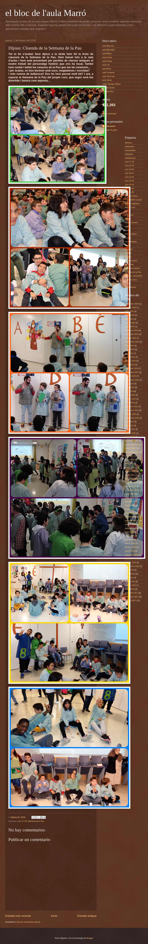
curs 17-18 (22, 821)
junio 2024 (129, 346)
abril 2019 (129, 539)
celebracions (130, 158)
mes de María (131, 234)
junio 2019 (129, 532)
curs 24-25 (129, 188)
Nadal (127, 245)
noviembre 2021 (132, 444)
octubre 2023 (130, 376)
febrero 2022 (130, 433)
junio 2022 (129, 421)
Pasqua (128, 253)
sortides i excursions (133, 276)
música (128, 238)
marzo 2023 (130, 395)
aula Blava (106, 53)
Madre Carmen (131, 222)
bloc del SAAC (108, 88)
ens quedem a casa (133, 200)
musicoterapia (131, 241)
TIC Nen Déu (108, 91)
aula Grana (107, 57)
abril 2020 (129, 501)
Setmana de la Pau (36, 821)
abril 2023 (129, 391)
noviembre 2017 (132, 597)
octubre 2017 (130, 600)
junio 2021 (129, 456)
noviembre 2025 (132, 304)
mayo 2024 (129, 349)
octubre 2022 (130, 414)
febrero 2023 (130, 399)
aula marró (110, 126)
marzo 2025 (130, 323)
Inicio (54, 915)
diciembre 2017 (131, 593)
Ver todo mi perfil (109, 130)
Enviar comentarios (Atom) (28, 922)
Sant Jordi (129, 264)
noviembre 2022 (132, 410)
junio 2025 (129, 311)
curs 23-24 (129, 184)
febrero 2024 (130, 361)
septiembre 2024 (132, 342)
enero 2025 (130, 326)
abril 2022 (129, 425)
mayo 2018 (129, 574)
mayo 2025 (129, 315)
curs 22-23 (129, 181)
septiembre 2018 (132, 566)
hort (126, 211)
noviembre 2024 (132, 334)
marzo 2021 (130, 467)
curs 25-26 (129, 192)
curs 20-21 (129, 173)
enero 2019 (130, 551)
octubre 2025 (130, 307)
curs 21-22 (129, 177)
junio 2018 (129, 570)
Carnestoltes (130, 150)
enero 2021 (130, 475)
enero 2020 (130, 513)
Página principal (109, 113)
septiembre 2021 (132, 452)
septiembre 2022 (132, 418)
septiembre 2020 (132, 490)
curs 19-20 (129, 169)
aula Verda (107, 80)
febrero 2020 (130, 509)
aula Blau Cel (108, 46)
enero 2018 (130, 589)
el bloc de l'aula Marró (45, 13)
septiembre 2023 (132, 380)
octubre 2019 (130, 524)
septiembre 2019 (132, 528)
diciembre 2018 (131, 555)
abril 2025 (129, 319)
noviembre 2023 (132, 372)
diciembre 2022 (131, 406)
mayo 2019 (129, 536)
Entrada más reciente (18, 915)
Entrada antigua (86, 915)
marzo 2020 (130, 505)
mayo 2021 (129, 460)
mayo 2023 (129, 387)
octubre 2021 (130, 448)
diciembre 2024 (131, 330)
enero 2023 (130, 402)
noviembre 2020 (132, 482)
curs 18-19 (129, 165)
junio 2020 (129, 494)
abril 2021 (129, 463)
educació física (131, 196)
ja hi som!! (129, 215)
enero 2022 (130, 437)
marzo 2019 (130, 543)
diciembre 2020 (131, 479)
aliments (128, 143)
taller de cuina (131, 280)
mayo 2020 (129, 498)
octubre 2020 (130, 486)
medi (127, 230)
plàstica (128, 257)
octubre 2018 (130, 562)
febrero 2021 (130, 471)
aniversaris (129, 146)
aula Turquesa (108, 72)
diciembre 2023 (131, 368)
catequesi (129, 154)
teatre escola (130, 287)
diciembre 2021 (131, 441)
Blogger (89, 938)
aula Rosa (106, 69)
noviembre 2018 (132, 558)
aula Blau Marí (108, 50)
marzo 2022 (130, 429)
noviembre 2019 (132, 520)
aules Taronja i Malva (111, 84)
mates (127, 226)
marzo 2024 (130, 357)
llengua (128, 219)
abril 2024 (129, 353)
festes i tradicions (132, 203)
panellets (129, 249)
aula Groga (107, 61)
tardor (127, 283)
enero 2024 (130, 365)
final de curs (130, 207)
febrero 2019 (130, 547)
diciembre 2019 (131, 517)
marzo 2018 (130, 581)
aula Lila (106, 65)
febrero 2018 (130, 585)
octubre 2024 (130, 338)
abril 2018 (129, 577)
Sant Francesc (131, 260)
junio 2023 (129, 384)
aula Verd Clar (108, 76)
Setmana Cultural (132, 268)
